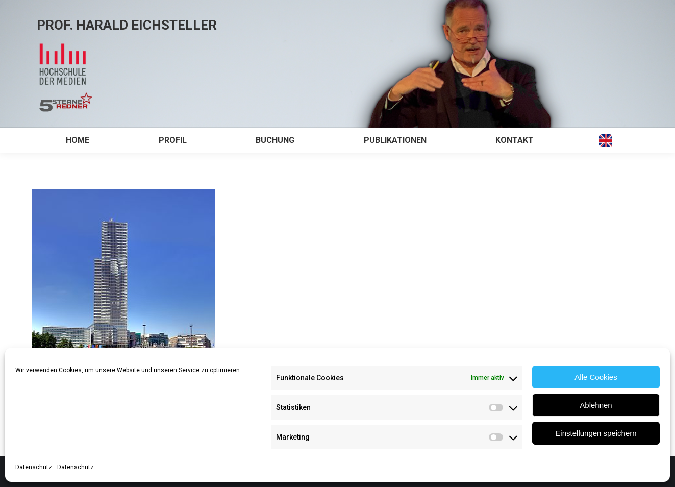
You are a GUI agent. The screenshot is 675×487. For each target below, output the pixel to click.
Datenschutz (33, 467)
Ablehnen (596, 405)
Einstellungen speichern (595, 433)
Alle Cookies (595, 377)
